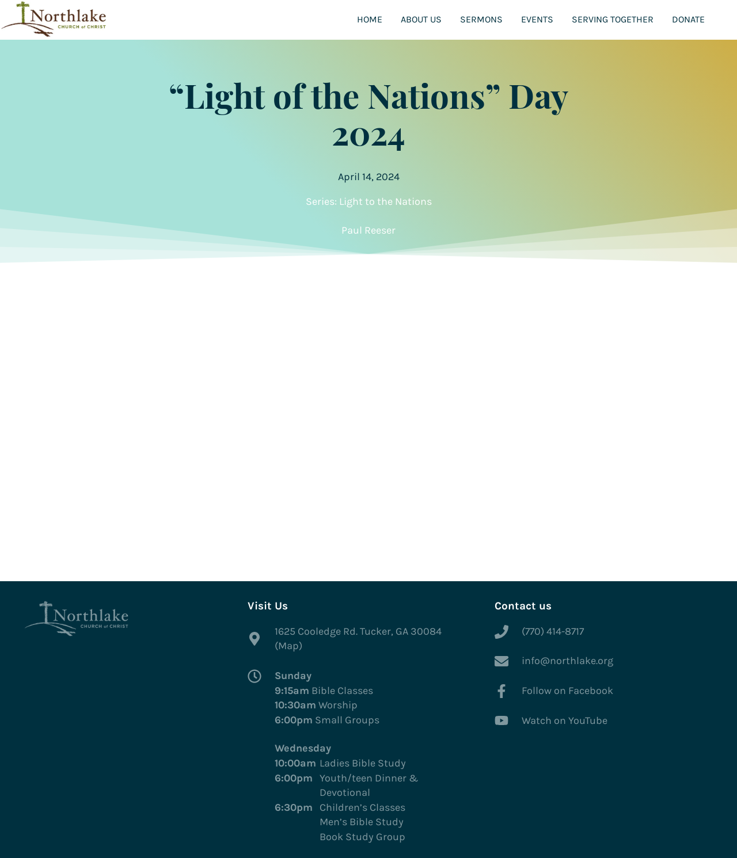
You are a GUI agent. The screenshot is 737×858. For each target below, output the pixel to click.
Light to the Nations (385, 201)
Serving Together (613, 19)
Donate (688, 19)
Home (369, 19)
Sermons (481, 19)
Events (537, 19)
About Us (421, 19)
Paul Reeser (368, 230)
